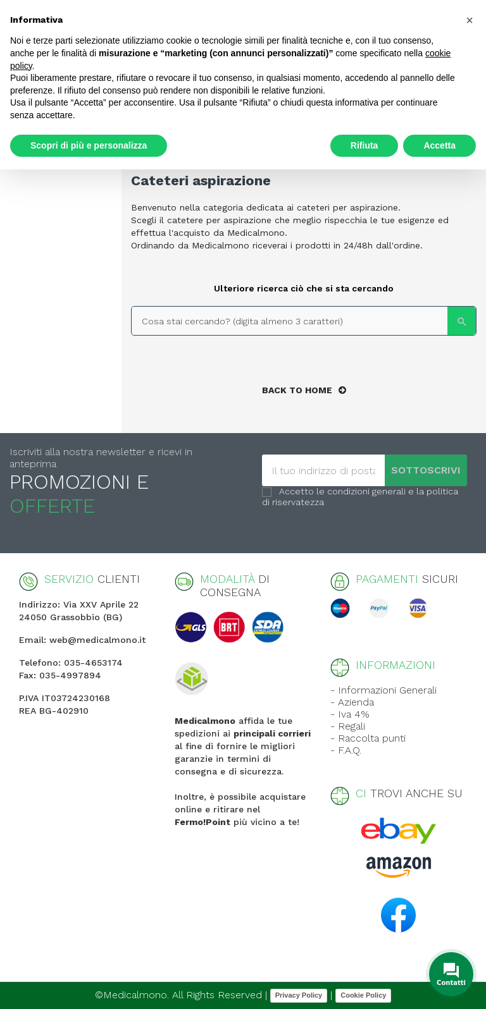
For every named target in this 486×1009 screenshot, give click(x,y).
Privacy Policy (299, 995)
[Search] (304, 321)
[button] (469, 20)
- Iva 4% (350, 714)
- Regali (347, 726)
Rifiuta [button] (364, 145)
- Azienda (352, 702)
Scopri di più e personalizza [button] (88, 145)
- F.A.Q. (345, 750)
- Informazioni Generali (383, 690)
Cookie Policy (363, 995)
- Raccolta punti (368, 738)
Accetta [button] (439, 145)
